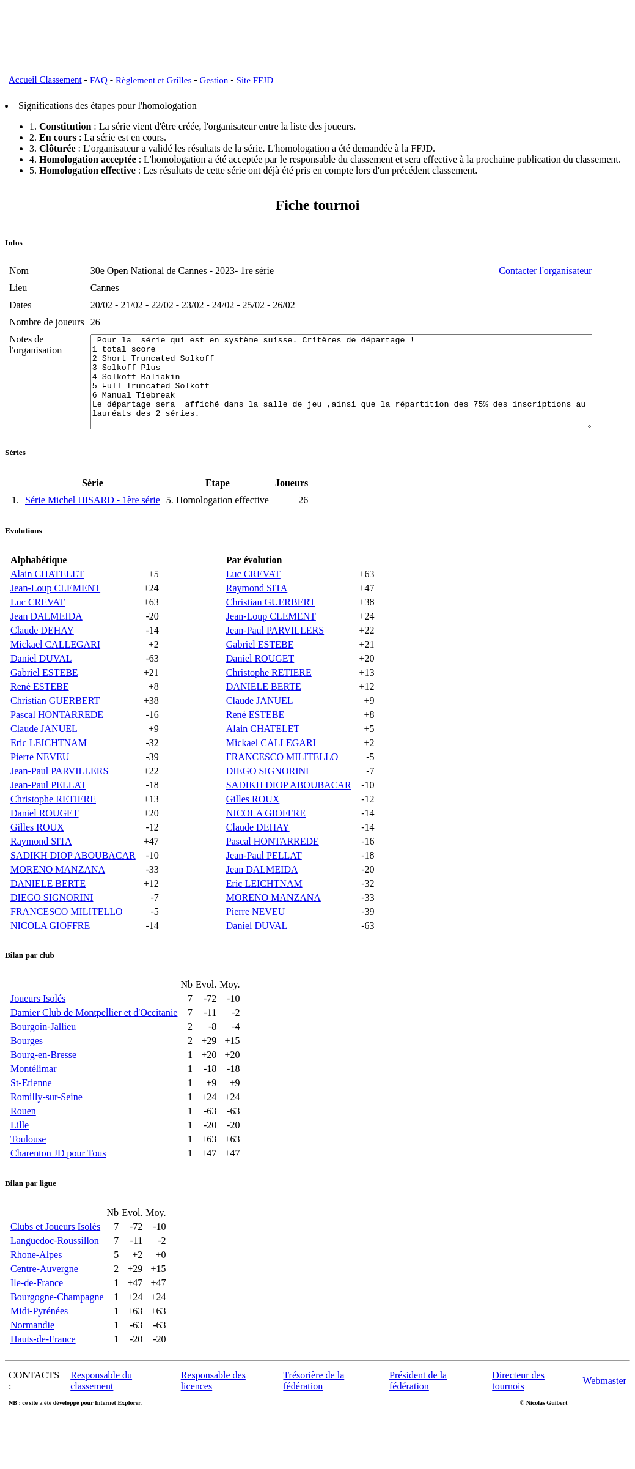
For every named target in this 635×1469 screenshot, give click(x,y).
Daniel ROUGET (44, 842)
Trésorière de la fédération (313, 1410)
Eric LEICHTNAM (48, 772)
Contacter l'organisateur (584, 270)
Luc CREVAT (37, 631)
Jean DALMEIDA (46, 645)
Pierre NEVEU (39, 786)
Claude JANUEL (44, 758)
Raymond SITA (41, 870)
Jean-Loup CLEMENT (55, 617)
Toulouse (28, 1168)
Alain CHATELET (47, 603)
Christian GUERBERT (55, 730)
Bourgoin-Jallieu (43, 1056)
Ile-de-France (36, 1312)
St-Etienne (31, 1112)
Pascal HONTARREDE (56, 744)
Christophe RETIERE (53, 828)
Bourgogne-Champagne (57, 1326)
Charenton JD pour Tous (58, 1182)
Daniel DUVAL (41, 688)
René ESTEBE (39, 716)
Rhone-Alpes (36, 1284)
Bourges (26, 1070)
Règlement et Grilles (153, 80)
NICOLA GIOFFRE (50, 955)
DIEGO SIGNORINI (52, 927)
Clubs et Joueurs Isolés (55, 1256)
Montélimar (33, 1098)
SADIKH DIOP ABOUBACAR (73, 884)
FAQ (99, 80)
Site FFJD (255, 80)
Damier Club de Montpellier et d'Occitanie (93, 1042)
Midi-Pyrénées (39, 1340)
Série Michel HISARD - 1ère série (92, 529)
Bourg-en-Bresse (43, 1084)
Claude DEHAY (42, 659)
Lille (19, 1154)
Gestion (214, 80)
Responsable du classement (101, 1410)
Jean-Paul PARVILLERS (59, 800)
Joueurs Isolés (37, 1028)
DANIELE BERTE (48, 913)
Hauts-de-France (43, 1368)
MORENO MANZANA (57, 899)
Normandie (32, 1354)
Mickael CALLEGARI (55, 673)
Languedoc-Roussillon (54, 1270)
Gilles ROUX (37, 856)
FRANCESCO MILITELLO (66, 941)
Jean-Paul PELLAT (48, 814)
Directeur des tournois (518, 1410)
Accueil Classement (45, 79)
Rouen (23, 1140)
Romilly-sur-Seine (46, 1126)
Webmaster (604, 1410)
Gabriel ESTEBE (44, 702)
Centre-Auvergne (44, 1298)
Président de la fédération (418, 1410)
